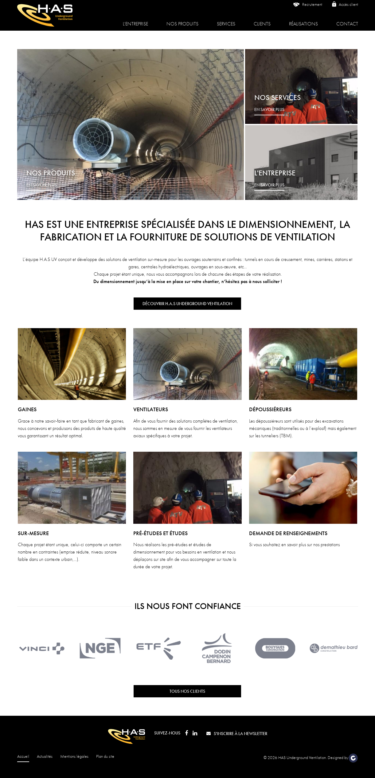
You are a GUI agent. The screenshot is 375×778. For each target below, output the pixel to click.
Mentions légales (74, 756)
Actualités (45, 756)
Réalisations (303, 19)
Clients (262, 19)
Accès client (344, 9)
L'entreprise (135, 19)
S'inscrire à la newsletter (236, 733)
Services (226, 19)
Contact (347, 19)
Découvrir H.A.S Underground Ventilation (187, 303)
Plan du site (105, 756)
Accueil (23, 756)
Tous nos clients (187, 691)
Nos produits (182, 19)
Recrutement (307, 9)
